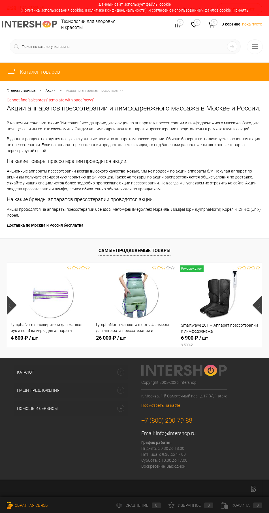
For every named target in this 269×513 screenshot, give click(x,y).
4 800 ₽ (24, 338)
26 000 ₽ (111, 338)
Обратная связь (27, 505)
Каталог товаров (33, 72)
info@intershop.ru (176, 433)
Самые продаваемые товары (134, 250)
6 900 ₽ (220, 341)
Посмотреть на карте (160, 405)
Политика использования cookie (52, 10)
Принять (240, 10)
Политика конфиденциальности (115, 10)
